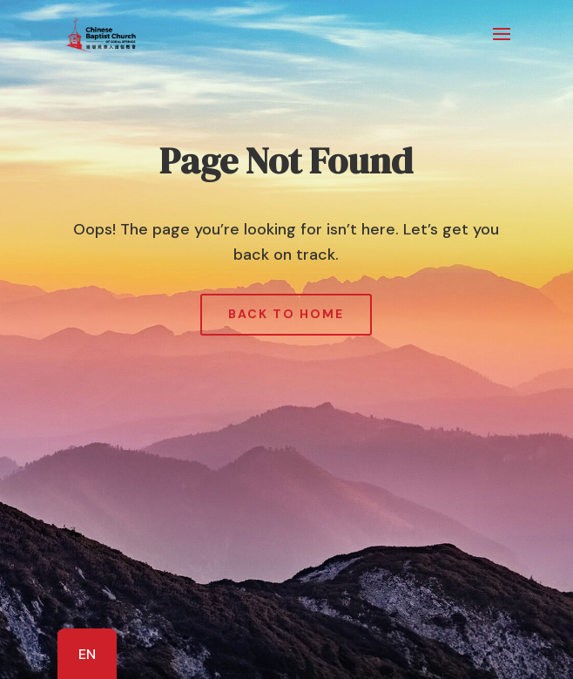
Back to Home (286, 314)
